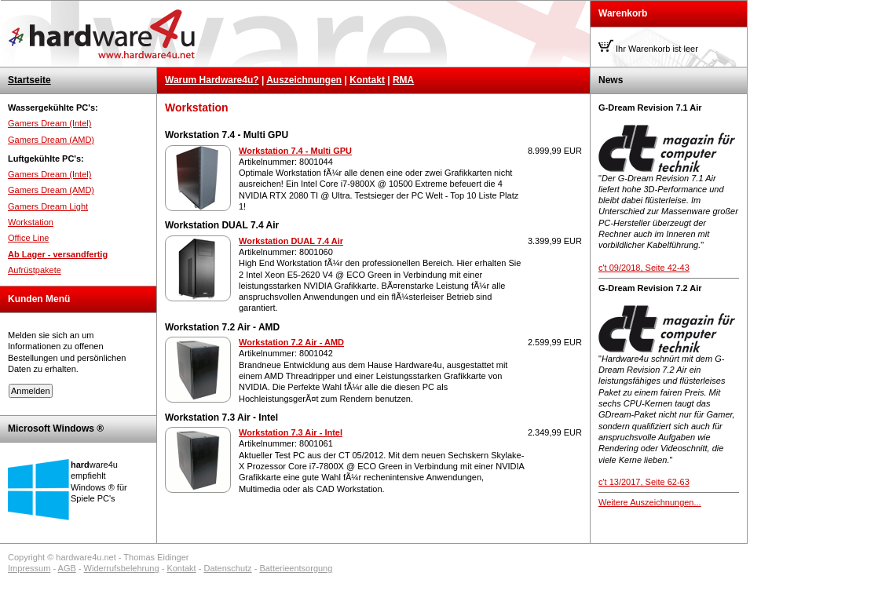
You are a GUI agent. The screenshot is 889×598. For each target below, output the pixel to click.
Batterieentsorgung (295, 568)
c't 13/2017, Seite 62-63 (644, 482)
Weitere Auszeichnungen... (649, 502)
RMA (403, 80)
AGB (67, 568)
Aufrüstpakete (34, 270)
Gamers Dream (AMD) (51, 139)
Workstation (30, 222)
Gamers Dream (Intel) (49, 123)
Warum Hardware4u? (212, 80)
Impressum (29, 568)
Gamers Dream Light (48, 206)
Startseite (29, 80)
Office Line (28, 237)
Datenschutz (227, 568)
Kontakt (367, 80)
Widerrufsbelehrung (121, 568)
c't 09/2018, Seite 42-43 (644, 267)
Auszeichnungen (304, 80)
